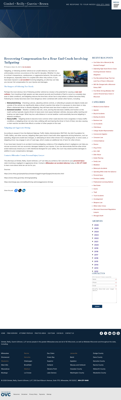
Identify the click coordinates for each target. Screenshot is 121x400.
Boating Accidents (99, 117)
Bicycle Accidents (99, 113)
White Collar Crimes (99, 206)
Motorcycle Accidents (100, 168)
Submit (97, 306)
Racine (26, 353)
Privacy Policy (33, 394)
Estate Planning (98, 158)
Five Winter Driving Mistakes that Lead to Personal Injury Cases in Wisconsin (103, 93)
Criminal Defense (98, 141)
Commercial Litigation (100, 134)
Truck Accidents (98, 195)
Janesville (73, 353)
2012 (95, 271)
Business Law (97, 120)
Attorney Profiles (26, 333)
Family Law (97, 161)
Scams (95, 189)
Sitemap (49, 394)
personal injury (78, 161)
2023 (95, 235)
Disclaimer (24, 394)
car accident (24, 80)
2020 (95, 245)
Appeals (96, 110)
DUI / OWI (96, 151)
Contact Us (69, 333)
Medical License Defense (101, 106)
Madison (27, 369)
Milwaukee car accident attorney (58, 163)
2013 (95, 268)
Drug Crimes (97, 148)
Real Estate (96, 185)
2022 (95, 238)
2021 (95, 242)
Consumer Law (98, 137)
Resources (17, 394)
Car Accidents (26, 67)
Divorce (95, 144)
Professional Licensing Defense (103, 182)
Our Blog (60, 333)
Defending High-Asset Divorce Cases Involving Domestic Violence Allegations (105, 71)
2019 (95, 248)
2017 (95, 255)
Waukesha (5, 361)
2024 (95, 232)
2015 (95, 261)
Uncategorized (98, 199)
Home (3, 333)
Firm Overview (12, 333)
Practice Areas (40, 333)
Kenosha (27, 357)
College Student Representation (103, 130)
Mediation (96, 165)
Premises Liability (98, 178)
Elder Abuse (97, 154)
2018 (95, 251)
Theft (95, 192)
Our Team (51, 333)
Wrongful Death (98, 215)
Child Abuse (97, 127)
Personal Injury (98, 175)
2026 (95, 225)
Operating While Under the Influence (104, 171)
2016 (95, 258)
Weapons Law (97, 202)
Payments (42, 394)
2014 (95, 265)
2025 (95, 228)
